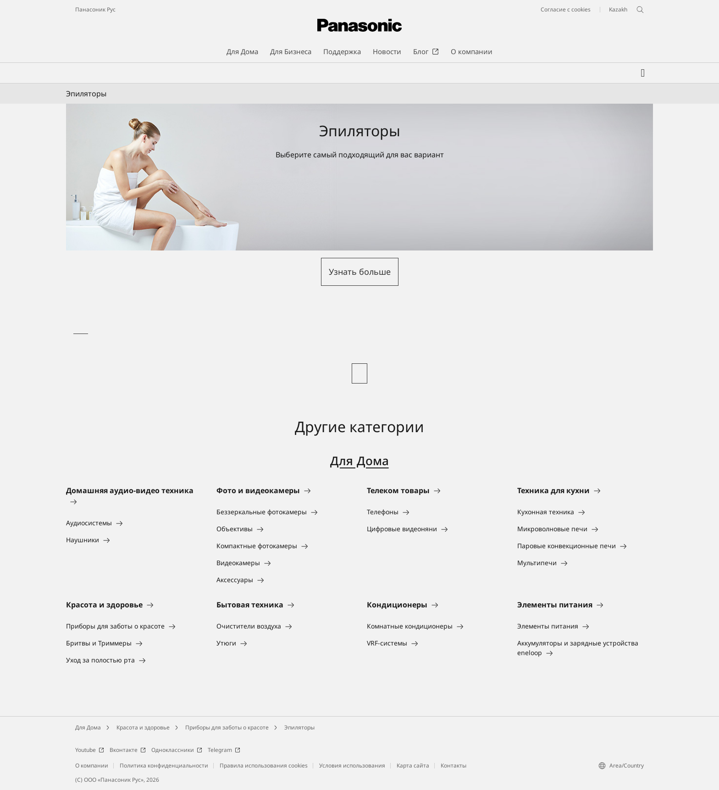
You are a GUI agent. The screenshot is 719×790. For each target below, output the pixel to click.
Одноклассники (176, 750)
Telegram (224, 750)
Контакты (453, 765)
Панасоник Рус (95, 9)
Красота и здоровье (143, 727)
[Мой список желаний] (643, 73)
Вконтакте (128, 750)
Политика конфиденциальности (164, 765)
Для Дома (359, 461)
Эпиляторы (299, 727)
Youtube (89, 750)
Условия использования (352, 765)
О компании (91, 765)
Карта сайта (413, 765)
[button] (359, 272)
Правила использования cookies (264, 765)
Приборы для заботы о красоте (227, 727)
